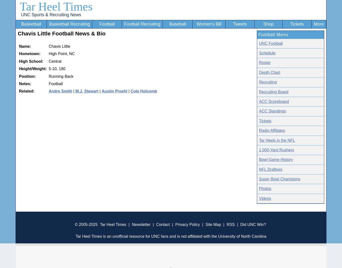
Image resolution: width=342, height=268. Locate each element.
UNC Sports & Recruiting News (51, 14)
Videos (265, 198)
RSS (231, 224)
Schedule (267, 53)
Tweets (240, 24)
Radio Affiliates (272, 130)
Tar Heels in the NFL (277, 140)
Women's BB (209, 24)
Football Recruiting (142, 24)
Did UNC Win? (253, 224)
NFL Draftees (271, 169)
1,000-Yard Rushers (276, 150)
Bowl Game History (276, 160)
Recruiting (268, 82)
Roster (265, 63)
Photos (265, 189)
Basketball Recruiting (69, 24)
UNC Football (271, 43)
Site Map (213, 224)
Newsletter (141, 224)
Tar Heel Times (56, 6)
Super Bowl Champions (279, 179)
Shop (269, 24)
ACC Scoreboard (274, 101)
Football (107, 24)
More (319, 24)
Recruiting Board (273, 92)
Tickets (297, 24)
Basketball (31, 24)
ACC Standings (272, 111)
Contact (163, 224)
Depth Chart (269, 72)
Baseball (177, 24)
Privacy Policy (187, 224)
